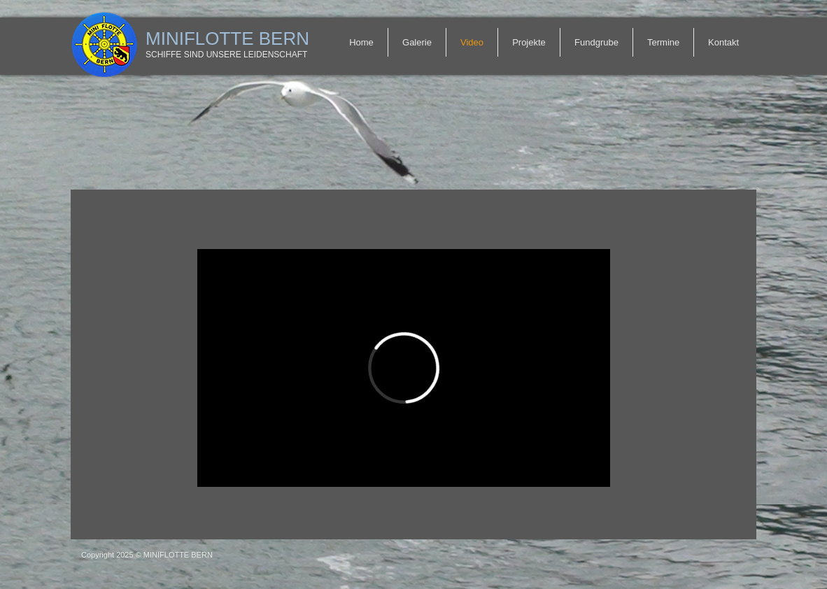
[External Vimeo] (403, 368)
